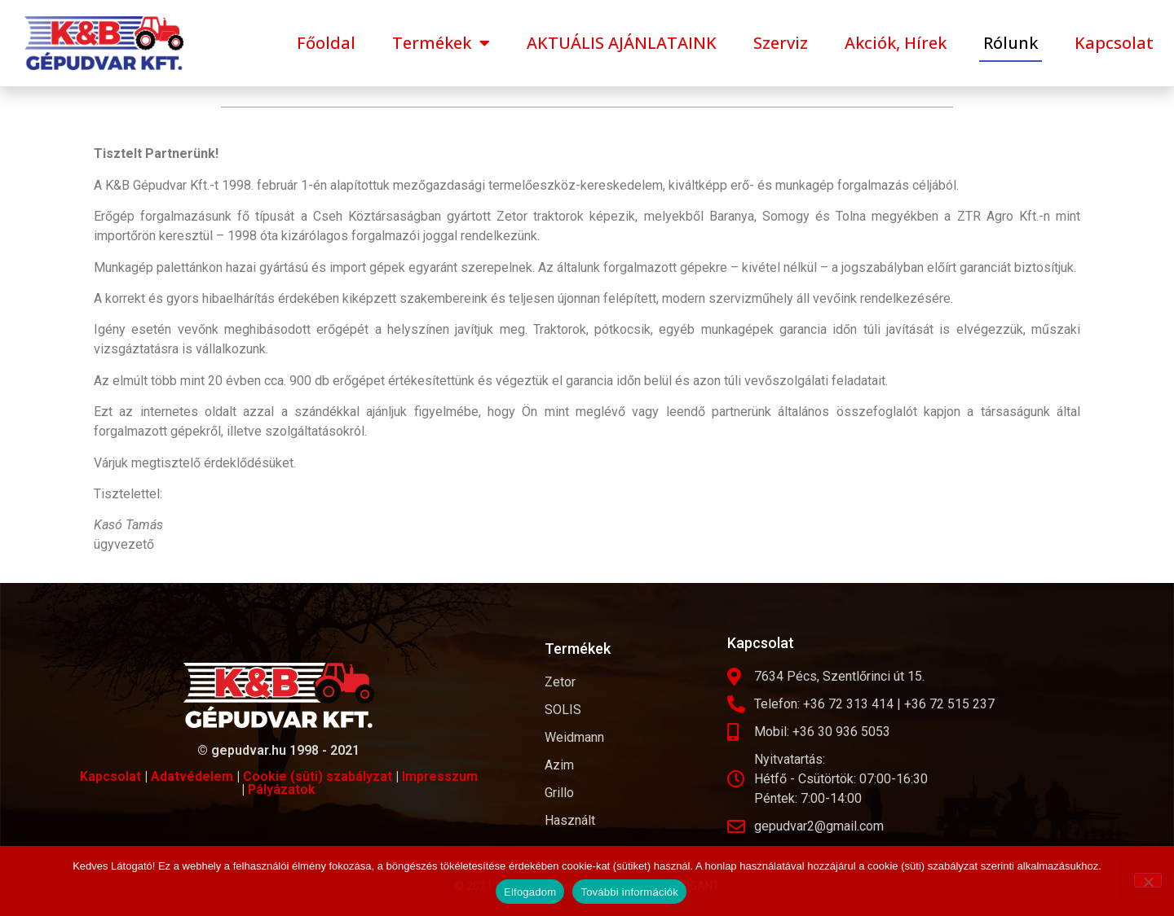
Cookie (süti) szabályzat (317, 776)
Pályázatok (282, 789)
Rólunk (1010, 43)
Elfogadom (530, 892)
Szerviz (780, 43)
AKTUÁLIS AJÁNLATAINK (622, 43)
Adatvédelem (192, 776)
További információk (629, 892)
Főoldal (326, 43)
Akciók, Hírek (896, 43)
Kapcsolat (1114, 43)
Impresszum (440, 776)
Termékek (441, 43)
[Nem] (1148, 880)
